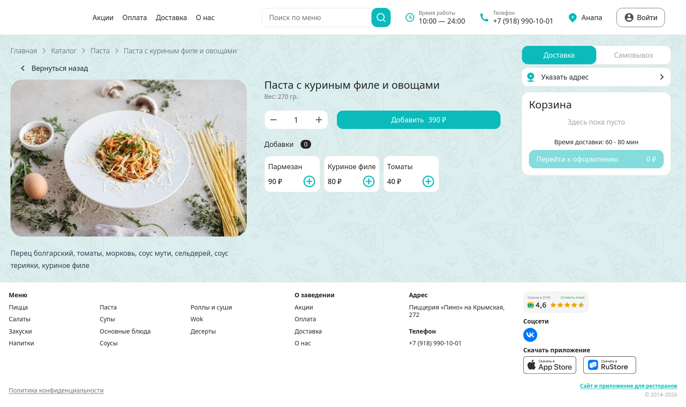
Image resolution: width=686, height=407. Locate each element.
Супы (107, 319)
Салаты (20, 319)
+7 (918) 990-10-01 (435, 343)
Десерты (203, 331)
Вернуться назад (53, 68)
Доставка (171, 17)
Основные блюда (125, 331)
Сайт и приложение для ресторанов (628, 386)
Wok (197, 319)
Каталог (64, 50)
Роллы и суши (211, 307)
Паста (100, 50)
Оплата (134, 17)
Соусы (109, 343)
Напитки (21, 343)
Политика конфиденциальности (56, 390)
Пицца (18, 307)
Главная (23, 50)
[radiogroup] (596, 55)
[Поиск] (381, 17)
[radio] (559, 55)
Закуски (20, 331)
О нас (205, 17)
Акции (102, 17)
